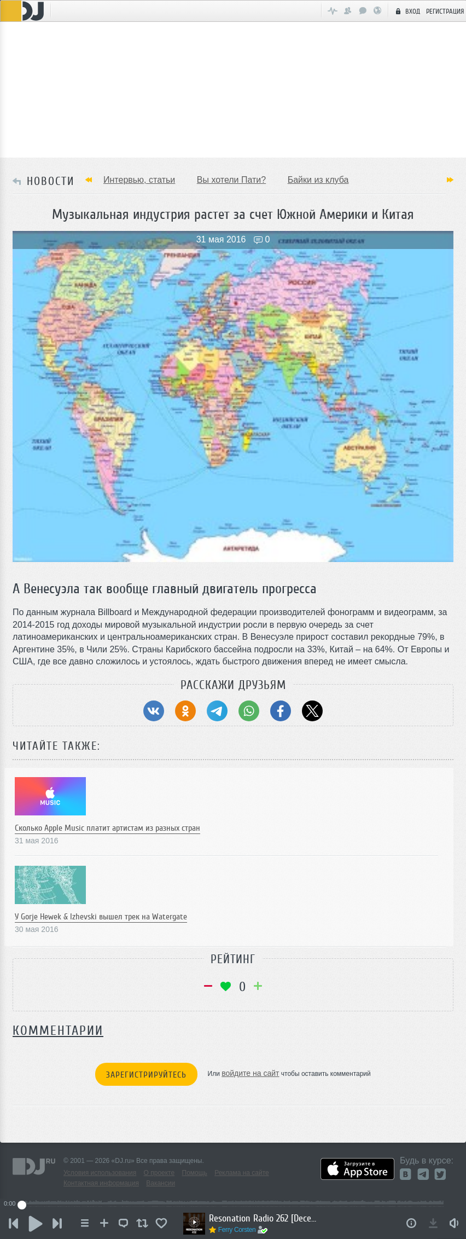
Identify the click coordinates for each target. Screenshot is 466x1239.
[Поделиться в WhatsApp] (248, 710)
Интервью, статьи (139, 179)
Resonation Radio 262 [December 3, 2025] (263, 1218)
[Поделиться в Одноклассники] (185, 710)
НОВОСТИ (50, 181)
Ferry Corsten (237, 1230)
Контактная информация (101, 1183)
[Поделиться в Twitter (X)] (312, 710)
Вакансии (160, 1183)
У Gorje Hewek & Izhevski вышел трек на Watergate (101, 917)
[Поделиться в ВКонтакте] (153, 710)
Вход (406, 10)
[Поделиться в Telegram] (217, 710)
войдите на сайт (250, 1073)
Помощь (194, 1173)
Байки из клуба (318, 179)
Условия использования (99, 1173)
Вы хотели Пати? (231, 179)
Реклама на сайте (241, 1173)
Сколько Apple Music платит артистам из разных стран (107, 828)
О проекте (159, 1173)
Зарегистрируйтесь (146, 1075)
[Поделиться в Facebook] (280, 710)
